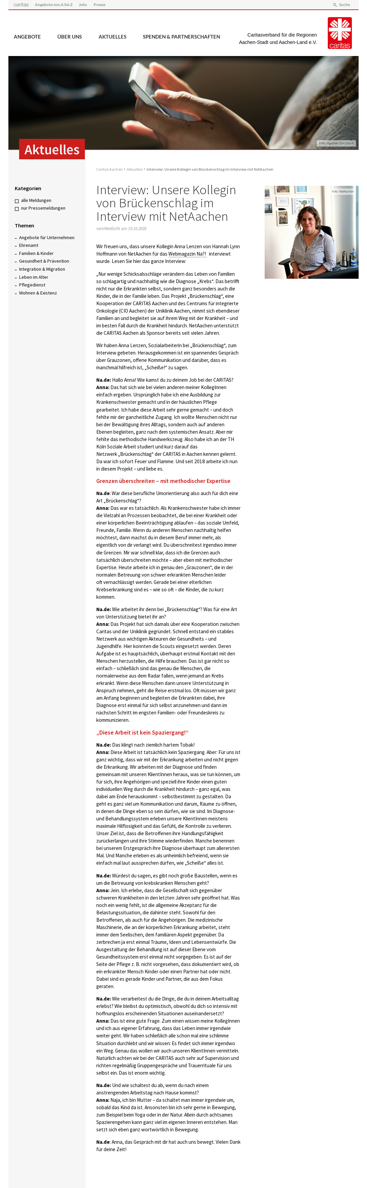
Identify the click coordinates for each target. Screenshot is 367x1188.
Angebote (27, 37)
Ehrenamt (28, 245)
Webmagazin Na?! (187, 254)
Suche (344, 4)
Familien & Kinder (36, 253)
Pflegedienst (32, 285)
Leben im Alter (33, 277)
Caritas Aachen (109, 169)
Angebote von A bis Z (53, 4)
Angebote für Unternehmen (46, 237)
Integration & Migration (42, 269)
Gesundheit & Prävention (44, 261)
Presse (99, 4)
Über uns (69, 37)
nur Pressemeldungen (43, 208)
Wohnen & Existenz (38, 293)
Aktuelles (112, 37)
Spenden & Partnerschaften (181, 37)
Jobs (83, 4)
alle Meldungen (36, 200)
